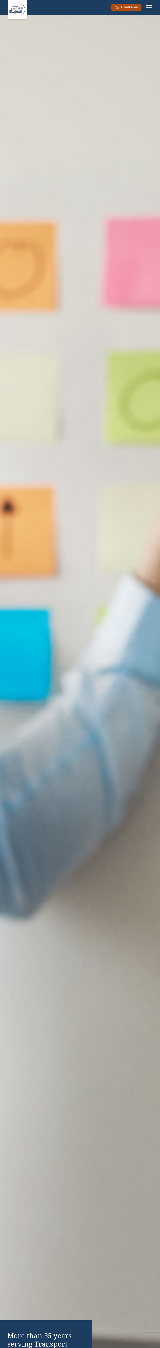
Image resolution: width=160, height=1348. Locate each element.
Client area (126, 7)
